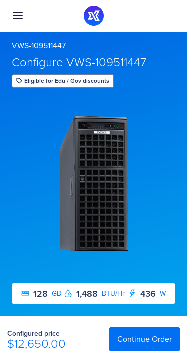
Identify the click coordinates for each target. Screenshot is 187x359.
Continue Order (144, 339)
